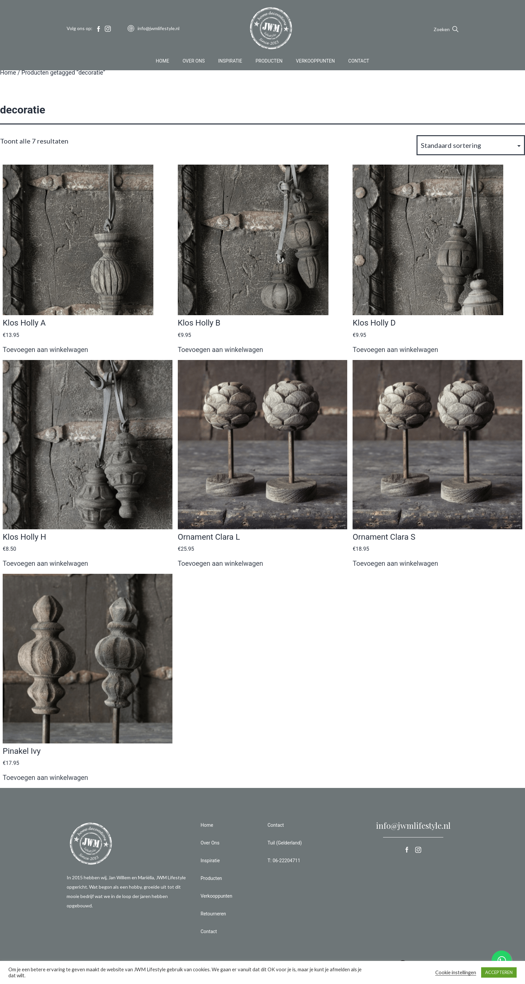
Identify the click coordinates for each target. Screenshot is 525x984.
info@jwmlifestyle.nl (413, 825)
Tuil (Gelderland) (285, 842)
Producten (269, 61)
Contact (358, 61)
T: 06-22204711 (284, 860)
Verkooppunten (315, 61)
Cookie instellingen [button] (455, 972)
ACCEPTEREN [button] (499, 972)
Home (162, 61)
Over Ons (193, 61)
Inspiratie (230, 61)
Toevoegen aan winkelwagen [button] (45, 350)
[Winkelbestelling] (471, 145)
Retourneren (213, 913)
